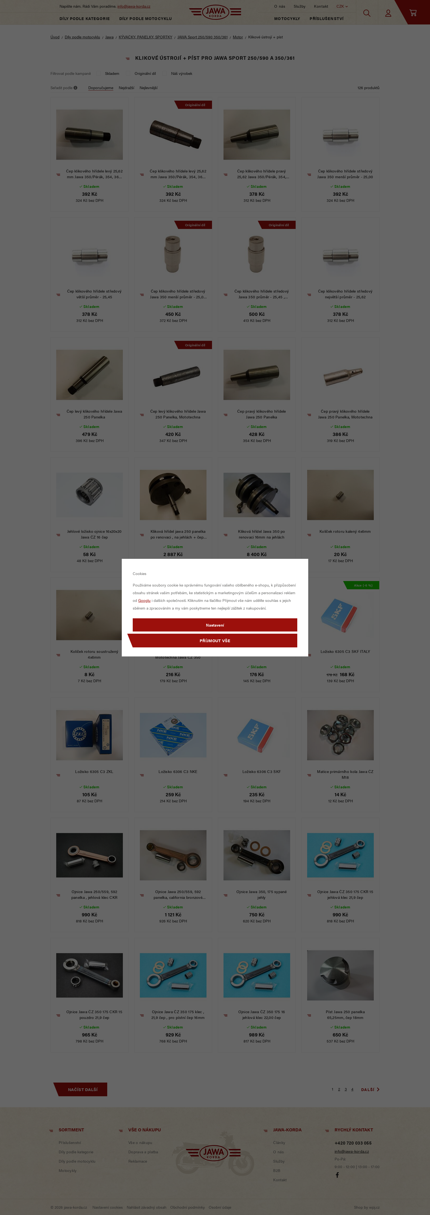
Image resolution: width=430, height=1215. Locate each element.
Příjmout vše (215, 640)
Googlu (144, 600)
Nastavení (215, 625)
